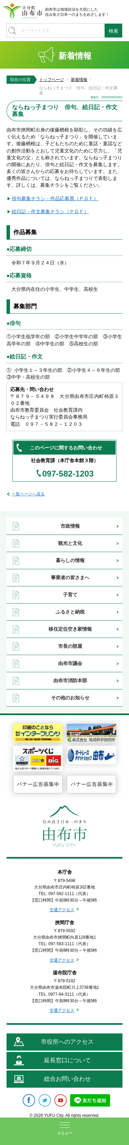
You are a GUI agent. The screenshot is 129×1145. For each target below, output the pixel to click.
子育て (70, 594)
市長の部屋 (70, 646)
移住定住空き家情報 (70, 629)
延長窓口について (67, 1060)
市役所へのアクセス (67, 1042)
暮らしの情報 (70, 560)
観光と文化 (70, 543)
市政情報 (70, 526)
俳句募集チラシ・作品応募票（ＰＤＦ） (55, 198)
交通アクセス (62, 909)
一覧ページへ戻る (28, 494)
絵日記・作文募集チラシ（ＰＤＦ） (50, 211)
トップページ (51, 79)
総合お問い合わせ (67, 1079)
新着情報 (79, 79)
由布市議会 (70, 663)
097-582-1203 (68, 474)
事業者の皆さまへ (70, 577)
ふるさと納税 (70, 612)
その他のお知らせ (70, 697)
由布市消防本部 (70, 680)
